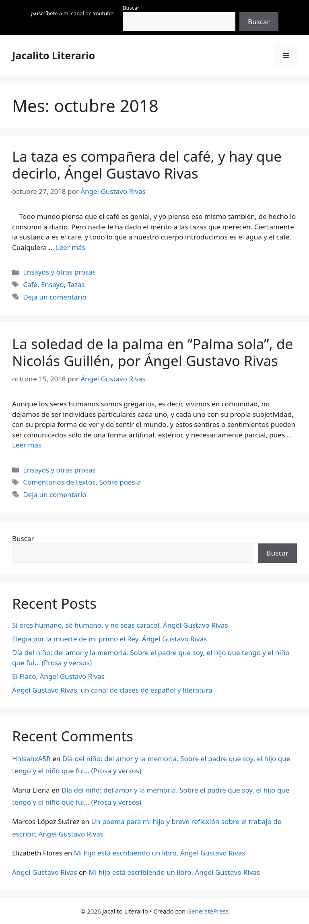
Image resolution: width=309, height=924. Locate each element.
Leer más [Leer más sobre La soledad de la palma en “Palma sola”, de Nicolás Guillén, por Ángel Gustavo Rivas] (26, 445)
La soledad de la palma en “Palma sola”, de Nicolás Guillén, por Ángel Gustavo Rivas (152, 352)
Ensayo (52, 284)
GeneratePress (208, 911)
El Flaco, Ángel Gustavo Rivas (58, 676)
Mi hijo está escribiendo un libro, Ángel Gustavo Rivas (159, 852)
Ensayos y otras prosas (59, 272)
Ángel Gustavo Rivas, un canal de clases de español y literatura (112, 690)
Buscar (131, 7)
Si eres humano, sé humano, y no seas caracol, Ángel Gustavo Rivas (120, 625)
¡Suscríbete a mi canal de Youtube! (73, 13)
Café (30, 284)
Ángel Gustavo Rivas (44, 872)
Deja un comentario (55, 297)
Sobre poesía (120, 482)
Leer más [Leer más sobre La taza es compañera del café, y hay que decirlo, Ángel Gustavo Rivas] (70, 247)
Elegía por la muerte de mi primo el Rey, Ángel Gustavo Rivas (109, 638)
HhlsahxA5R (31, 758)
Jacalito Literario (53, 55)
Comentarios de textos (59, 482)
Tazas (75, 284)
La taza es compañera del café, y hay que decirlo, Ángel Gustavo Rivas (147, 165)
